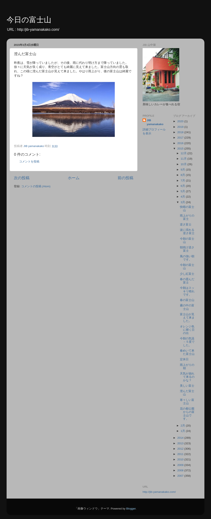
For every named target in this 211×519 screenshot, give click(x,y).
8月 (183, 175)
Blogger (131, 508)
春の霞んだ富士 (187, 281)
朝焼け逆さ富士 (187, 249)
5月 (183, 191)
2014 (180, 437)
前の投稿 (125, 178)
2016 (180, 143)
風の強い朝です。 (187, 258)
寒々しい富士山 (187, 401)
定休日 (184, 359)
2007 (180, 475)
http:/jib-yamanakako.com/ (38, 29)
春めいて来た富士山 (187, 352)
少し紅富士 (187, 273)
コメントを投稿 (29, 161)
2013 (180, 443)
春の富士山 (187, 300)
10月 (184, 164)
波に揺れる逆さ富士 (187, 231)
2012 (180, 448)
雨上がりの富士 (187, 217)
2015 (180, 148)
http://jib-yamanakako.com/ (159, 491)
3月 (183, 202)
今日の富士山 (29, 19)
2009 (180, 465)
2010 (180, 459)
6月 (183, 185)
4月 (183, 196)
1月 (183, 430)
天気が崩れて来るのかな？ (187, 377)
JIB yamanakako (155, 122)
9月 (183, 169)
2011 (180, 454)
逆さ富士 (185, 224)
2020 (180, 121)
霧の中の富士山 (187, 307)
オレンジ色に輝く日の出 (187, 330)
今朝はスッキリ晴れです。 (187, 291)
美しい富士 (187, 385)
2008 (180, 470)
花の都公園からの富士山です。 (187, 413)
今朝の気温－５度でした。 (187, 342)
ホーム (74, 178)
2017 (180, 137)
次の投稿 (21, 178)
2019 (180, 126)
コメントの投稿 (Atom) (35, 186)
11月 (184, 158)
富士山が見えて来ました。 (187, 317)
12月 (184, 153)
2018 (180, 132)
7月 (183, 180)
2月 (183, 425)
